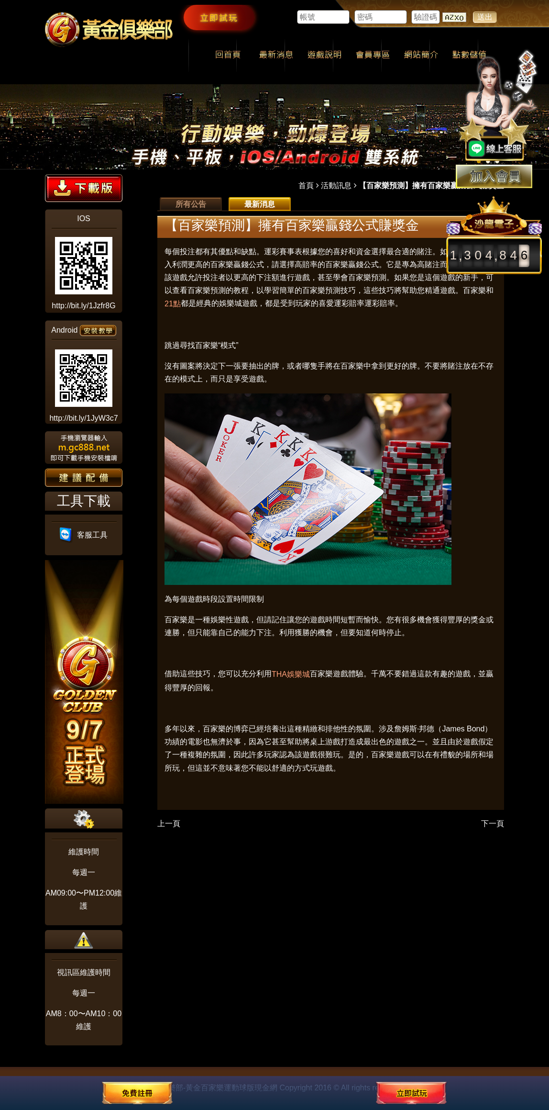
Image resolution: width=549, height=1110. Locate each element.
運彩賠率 (379, 303)
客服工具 (84, 535)
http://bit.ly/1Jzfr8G (83, 306)
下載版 (83, 188)
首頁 (306, 185)
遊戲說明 (324, 55)
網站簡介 (421, 55)
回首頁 (228, 55)
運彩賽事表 (283, 251)
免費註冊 (137, 1093)
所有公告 (191, 204)
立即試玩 (219, 17)
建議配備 (83, 478)
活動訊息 (336, 185)
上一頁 (168, 823)
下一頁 (492, 823)
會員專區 (373, 55)
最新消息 (276, 55)
